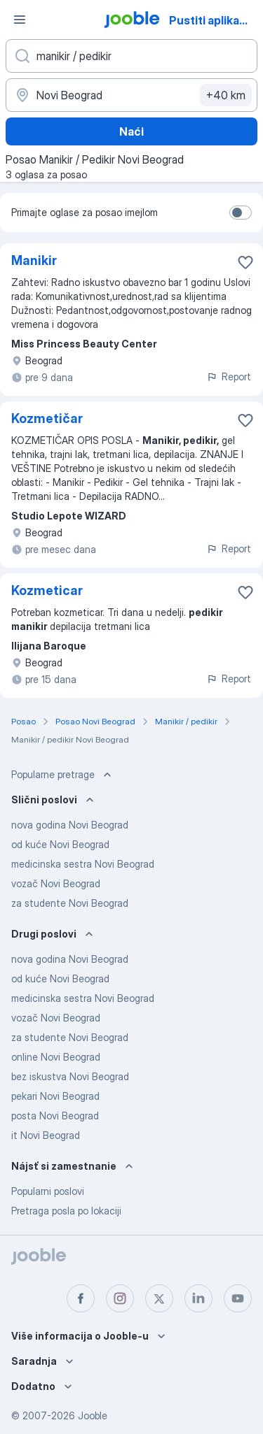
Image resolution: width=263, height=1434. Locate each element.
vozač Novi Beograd (55, 883)
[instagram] (120, 1298)
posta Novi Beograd (55, 1115)
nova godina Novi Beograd (69, 825)
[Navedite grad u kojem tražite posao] (131, 95)
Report (228, 376)
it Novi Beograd (45, 1135)
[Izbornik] (20, 20)
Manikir (34, 260)
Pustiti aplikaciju (214, 20)
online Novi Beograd (55, 1057)
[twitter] (159, 1298)
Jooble (92, 1415)
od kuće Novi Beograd (60, 844)
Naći (131, 131)
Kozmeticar (47, 590)
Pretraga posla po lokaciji (66, 1211)
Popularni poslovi (47, 1191)
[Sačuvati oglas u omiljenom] (245, 262)
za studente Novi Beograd (69, 903)
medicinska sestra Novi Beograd (82, 864)
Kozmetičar (47, 418)
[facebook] (81, 1298)
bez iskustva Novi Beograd (70, 1076)
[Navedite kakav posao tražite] (131, 56)
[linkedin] (198, 1298)
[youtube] (238, 1298)
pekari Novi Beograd (55, 1096)
